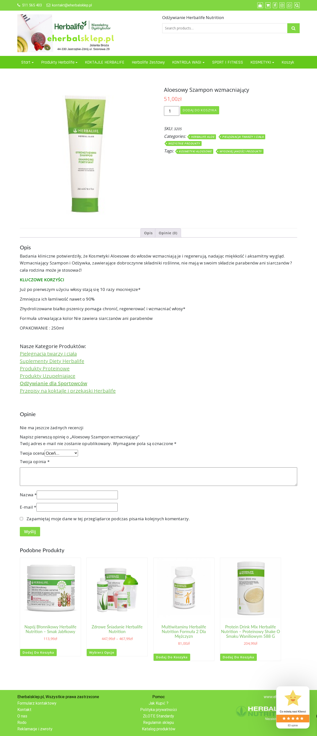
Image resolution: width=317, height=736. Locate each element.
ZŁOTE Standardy (158, 716)
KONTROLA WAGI (186, 62)
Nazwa (28, 495)
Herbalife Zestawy (148, 62)
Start (25, 62)
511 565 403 (32, 5)
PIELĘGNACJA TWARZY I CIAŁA (243, 137)
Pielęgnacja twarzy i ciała (48, 353)
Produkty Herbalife (58, 62)
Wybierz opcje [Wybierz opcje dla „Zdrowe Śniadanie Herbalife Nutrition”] (101, 652)
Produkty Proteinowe (45, 368)
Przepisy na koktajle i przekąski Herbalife (68, 390)
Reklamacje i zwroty (35, 729)
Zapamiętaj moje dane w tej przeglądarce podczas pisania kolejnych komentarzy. (108, 519)
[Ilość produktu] (171, 111)
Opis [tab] (148, 233)
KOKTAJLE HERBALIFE (104, 62)
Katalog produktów (158, 729)
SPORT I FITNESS (227, 62)
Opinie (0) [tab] (168, 233)
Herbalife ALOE (202, 137)
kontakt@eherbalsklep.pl (72, 5)
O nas (22, 716)
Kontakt (24, 709)
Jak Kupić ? (158, 703)
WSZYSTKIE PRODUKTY (184, 143)
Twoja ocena (32, 453)
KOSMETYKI (260, 62)
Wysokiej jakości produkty (240, 151)
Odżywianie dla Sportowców (53, 383)
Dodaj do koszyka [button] (38, 652)
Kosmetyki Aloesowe (195, 151)
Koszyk (288, 62)
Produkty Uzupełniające (47, 376)
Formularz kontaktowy (36, 703)
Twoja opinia (35, 461)
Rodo (21, 722)
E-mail (28, 507)
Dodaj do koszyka (200, 110)
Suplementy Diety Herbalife (52, 361)
